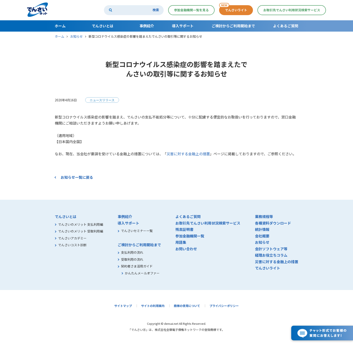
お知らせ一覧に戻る (77, 177)
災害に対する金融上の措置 (188, 153)
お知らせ (76, 36)
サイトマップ (123, 306)
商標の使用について (187, 306)
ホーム (59, 36)
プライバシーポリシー (224, 306)
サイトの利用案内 (153, 306)
